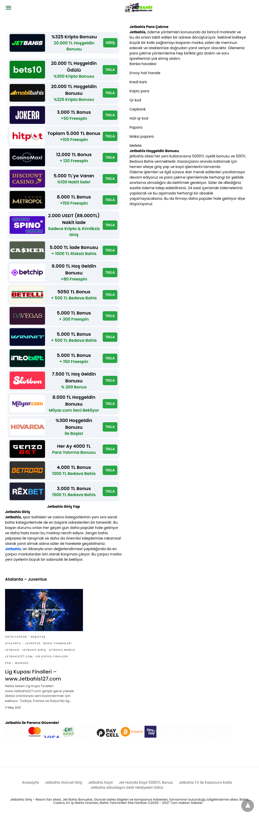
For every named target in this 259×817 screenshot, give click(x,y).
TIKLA (110, 69)
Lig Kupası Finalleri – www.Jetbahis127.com (33, 675)
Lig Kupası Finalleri (51, 656)
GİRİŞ (110, 42)
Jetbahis (13, 548)
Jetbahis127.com (19, 656)
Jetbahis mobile (62, 650)
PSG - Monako (17, 663)
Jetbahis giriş (34, 650)
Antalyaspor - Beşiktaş (25, 637)
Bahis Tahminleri (57, 643)
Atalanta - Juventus (23, 643)
